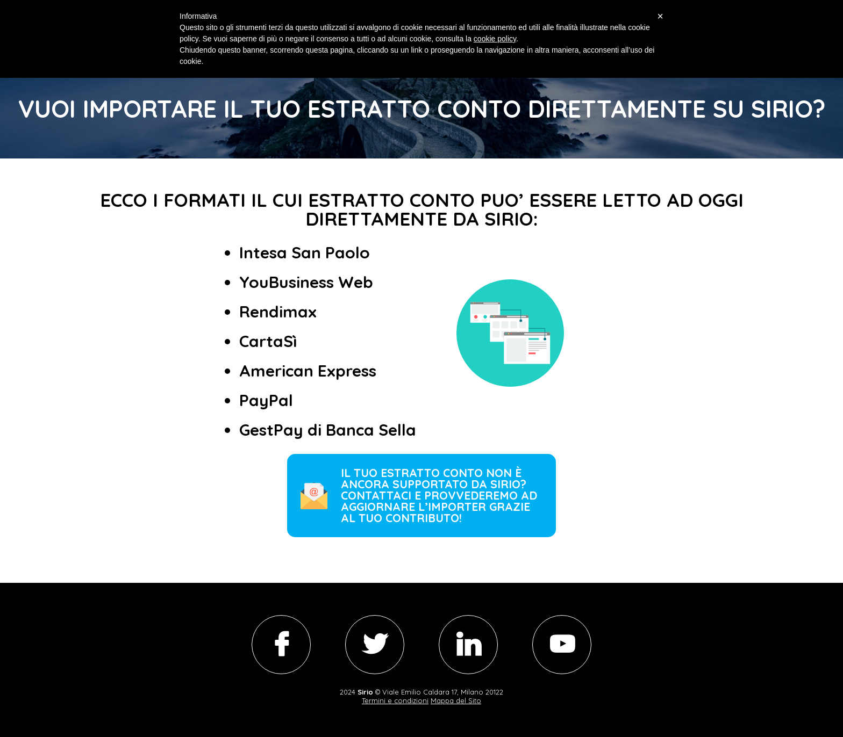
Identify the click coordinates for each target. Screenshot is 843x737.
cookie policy (495, 38)
